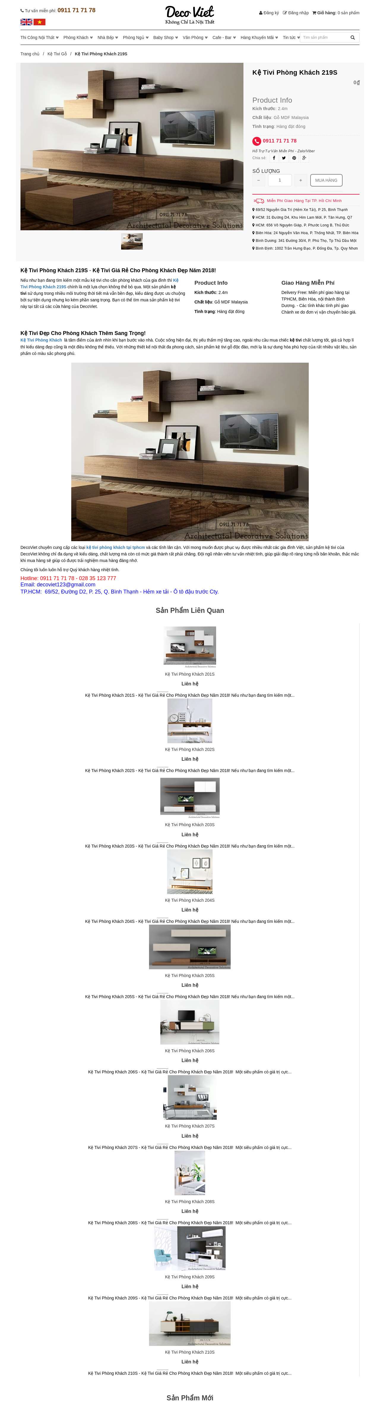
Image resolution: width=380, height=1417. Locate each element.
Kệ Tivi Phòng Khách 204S (190, 900)
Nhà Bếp (106, 37)
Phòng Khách (76, 37)
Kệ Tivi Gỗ (57, 53)
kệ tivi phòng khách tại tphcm (115, 547)
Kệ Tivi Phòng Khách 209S (190, 1276)
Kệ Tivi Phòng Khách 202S (190, 749)
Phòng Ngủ (133, 37)
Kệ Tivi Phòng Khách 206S (190, 1050)
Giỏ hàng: (336, 12)
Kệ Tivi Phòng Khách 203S (190, 824)
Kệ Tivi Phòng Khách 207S (190, 1126)
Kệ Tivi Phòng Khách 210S (190, 1352)
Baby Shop (163, 37)
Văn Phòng (193, 37)
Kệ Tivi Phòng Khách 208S (190, 1201)
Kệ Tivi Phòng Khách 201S (190, 674)
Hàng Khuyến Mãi (257, 37)
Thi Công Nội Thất (37, 37)
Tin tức (289, 37)
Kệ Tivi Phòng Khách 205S (190, 975)
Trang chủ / (33, 53)
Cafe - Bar (222, 37)
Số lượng (266, 171)
